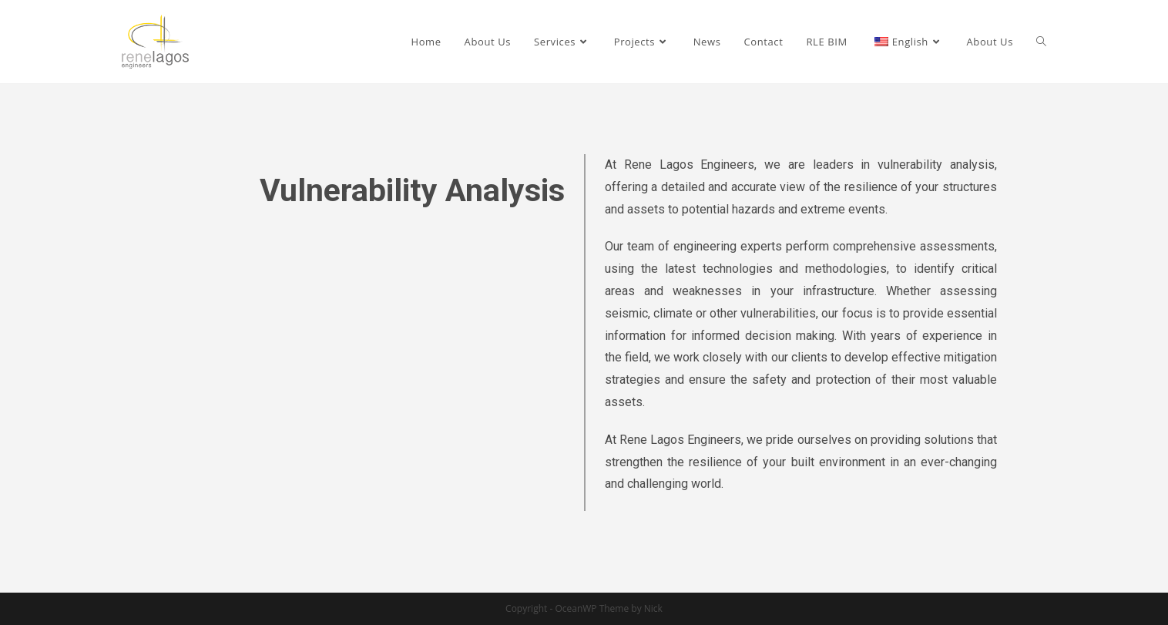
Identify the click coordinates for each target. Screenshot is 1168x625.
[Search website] (1041, 41)
